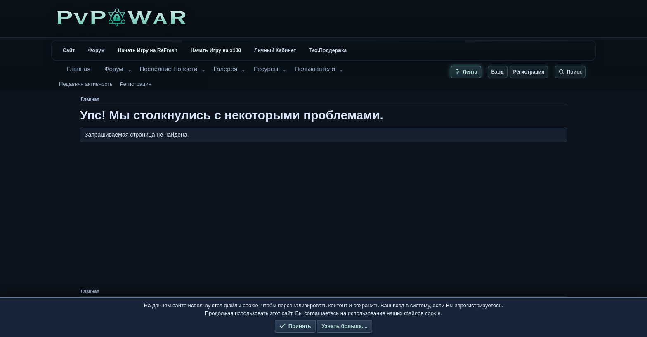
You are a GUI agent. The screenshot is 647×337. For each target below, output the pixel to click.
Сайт (69, 50)
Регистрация (135, 84)
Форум (96, 50)
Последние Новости (168, 68)
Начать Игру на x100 (216, 50)
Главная (78, 68)
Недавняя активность (86, 84)
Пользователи (315, 68)
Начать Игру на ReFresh (147, 50)
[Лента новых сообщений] (466, 72)
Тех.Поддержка (328, 50)
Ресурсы (266, 68)
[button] (129, 71)
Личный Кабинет (275, 50)
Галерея (226, 68)
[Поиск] (570, 72)
